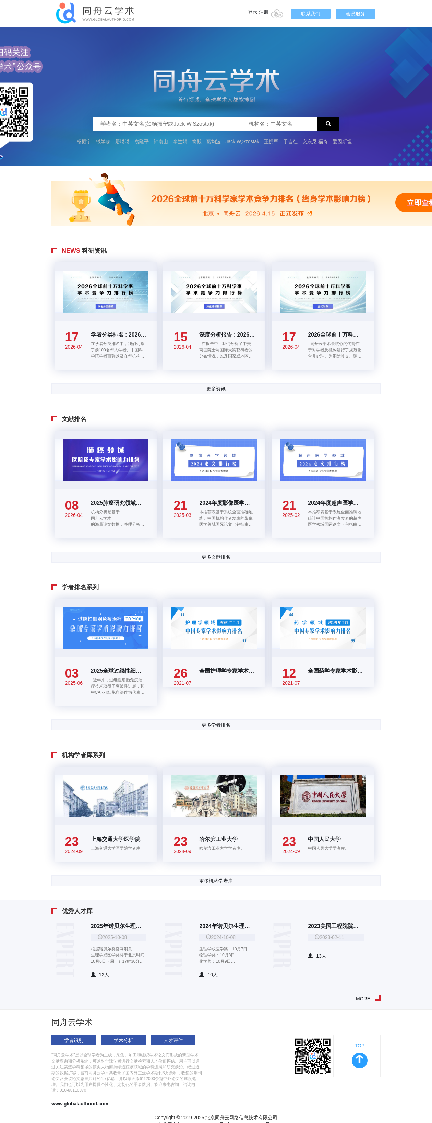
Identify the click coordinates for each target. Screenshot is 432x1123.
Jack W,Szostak (242, 141)
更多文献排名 (216, 557)
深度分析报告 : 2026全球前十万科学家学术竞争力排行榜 (227, 335)
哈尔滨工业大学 (218, 839)
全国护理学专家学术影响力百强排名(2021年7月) (227, 671)
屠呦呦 (122, 141)
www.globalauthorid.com (79, 1104)
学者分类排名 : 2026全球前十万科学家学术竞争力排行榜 (119, 335)
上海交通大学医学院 (115, 839)
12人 (100, 974)
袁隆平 (141, 141)
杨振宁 (84, 141)
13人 (317, 956)
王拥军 (272, 141)
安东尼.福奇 (315, 141)
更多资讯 (216, 389)
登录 (252, 12)
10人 (208, 974)
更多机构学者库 (216, 881)
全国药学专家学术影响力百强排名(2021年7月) (336, 671)
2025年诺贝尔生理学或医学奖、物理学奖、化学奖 (119, 926)
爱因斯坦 (342, 141)
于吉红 (290, 141)
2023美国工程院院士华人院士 (336, 926)
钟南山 (161, 141)
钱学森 (103, 141)
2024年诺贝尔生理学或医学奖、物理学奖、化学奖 (227, 926)
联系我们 (310, 13)
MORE (363, 998)
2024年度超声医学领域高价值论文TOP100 (336, 503)
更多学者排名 (216, 725)
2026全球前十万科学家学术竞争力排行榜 (336, 335)
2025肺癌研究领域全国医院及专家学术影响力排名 (119, 503)
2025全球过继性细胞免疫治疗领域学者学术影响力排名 (119, 671)
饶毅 (197, 141)
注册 (263, 12)
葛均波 (213, 141)
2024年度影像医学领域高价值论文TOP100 (227, 503)
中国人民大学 (324, 839)
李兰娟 (180, 141)
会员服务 (355, 13)
